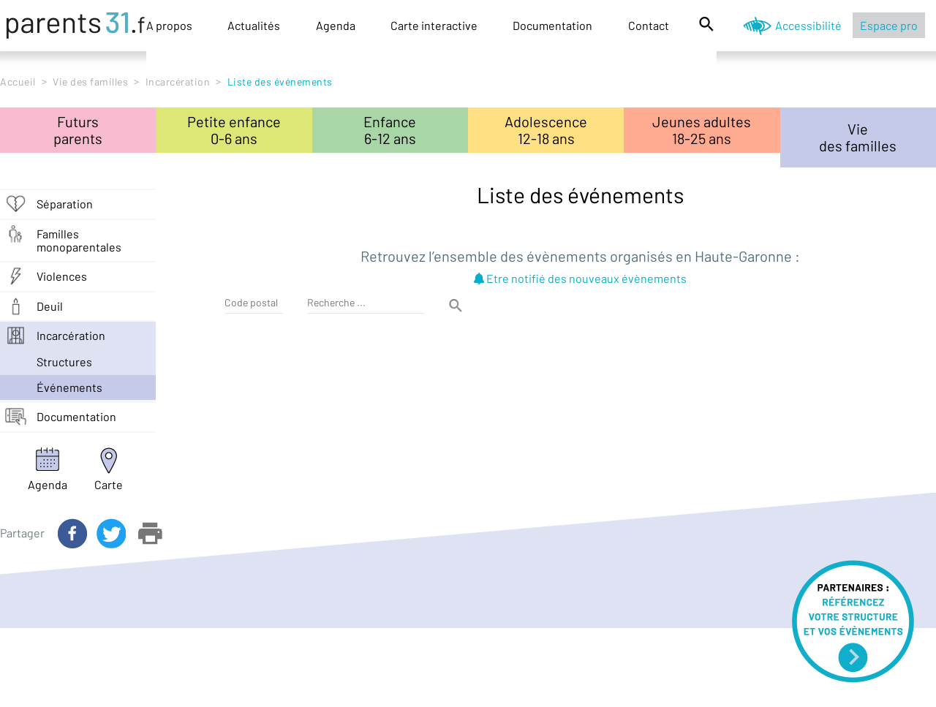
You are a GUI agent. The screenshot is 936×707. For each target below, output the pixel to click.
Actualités (253, 25)
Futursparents (77, 130)
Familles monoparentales (79, 240)
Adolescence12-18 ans (546, 130)
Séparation (65, 204)
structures (64, 361)
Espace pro (889, 25)
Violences (62, 276)
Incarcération (178, 81)
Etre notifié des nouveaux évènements (580, 278)
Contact (648, 25)
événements (69, 387)
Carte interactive (434, 25)
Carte (108, 484)
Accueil (18, 81)
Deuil (50, 306)
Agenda (335, 25)
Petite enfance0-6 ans (234, 130)
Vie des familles (90, 81)
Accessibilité (808, 25)
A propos (169, 25)
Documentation (552, 25)
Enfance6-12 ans (389, 130)
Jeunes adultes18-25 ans (701, 130)
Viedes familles (858, 137)
